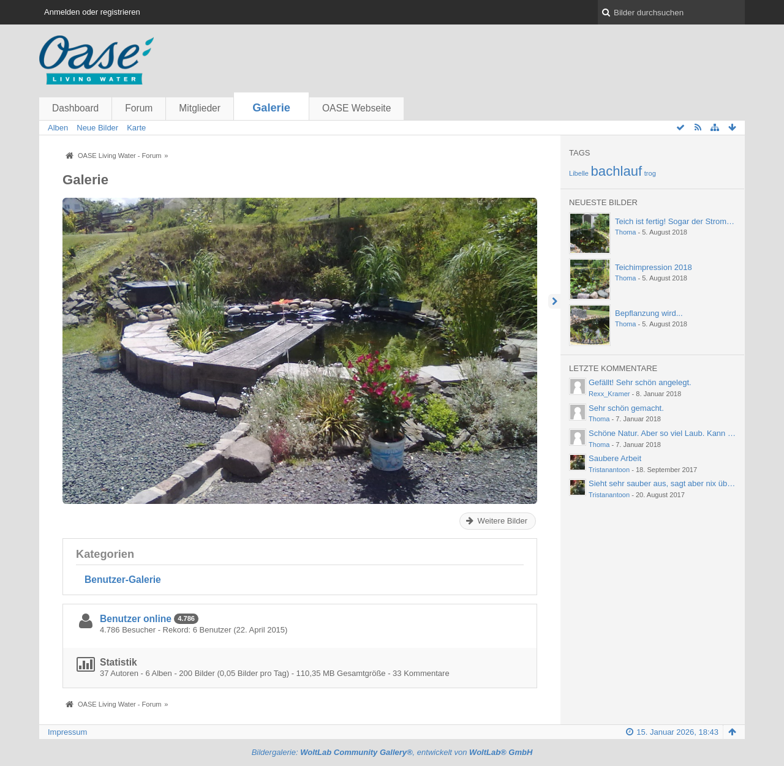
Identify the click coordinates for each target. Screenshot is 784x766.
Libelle (579, 173)
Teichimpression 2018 (653, 267)
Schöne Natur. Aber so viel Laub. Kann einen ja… (676, 433)
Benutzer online (136, 619)
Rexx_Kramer (609, 393)
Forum (139, 108)
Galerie (271, 108)
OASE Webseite (356, 108)
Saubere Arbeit (615, 458)
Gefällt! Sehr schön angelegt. (640, 382)
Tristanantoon (609, 469)
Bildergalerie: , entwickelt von (392, 752)
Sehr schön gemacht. (626, 408)
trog (650, 173)
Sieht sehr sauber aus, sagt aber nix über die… (672, 483)
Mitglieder (200, 108)
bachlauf (617, 171)
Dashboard (75, 108)
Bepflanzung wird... (649, 313)
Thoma (625, 232)
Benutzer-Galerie (123, 579)
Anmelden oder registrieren (92, 12)
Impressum (67, 732)
